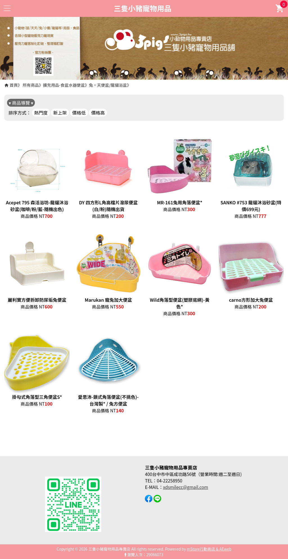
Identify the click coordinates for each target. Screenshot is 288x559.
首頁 (14, 85)
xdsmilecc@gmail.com (185, 487)
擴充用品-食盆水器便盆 (64, 85)
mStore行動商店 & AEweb (209, 549)
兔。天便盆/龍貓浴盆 (108, 85)
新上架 (60, 112)
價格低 (79, 112)
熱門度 (41, 112)
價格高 (98, 112)
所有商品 (31, 85)
